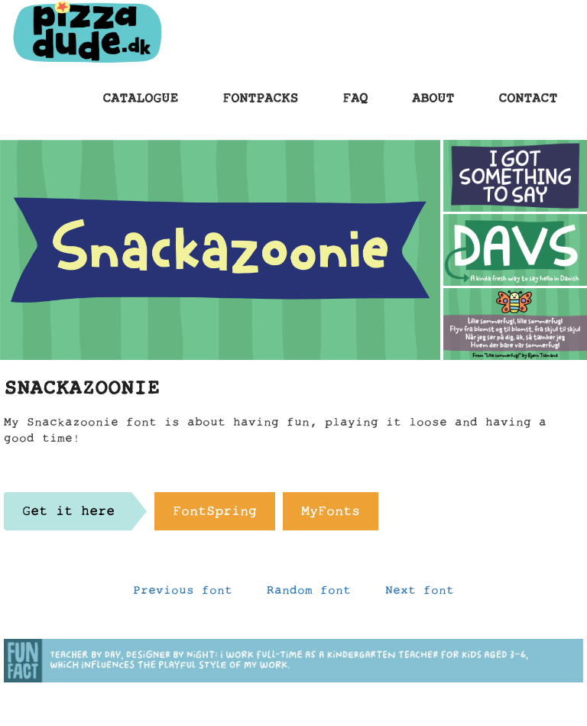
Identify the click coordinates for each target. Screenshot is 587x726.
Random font (309, 594)
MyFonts (330, 515)
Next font (419, 594)
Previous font (182, 594)
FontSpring (215, 515)
